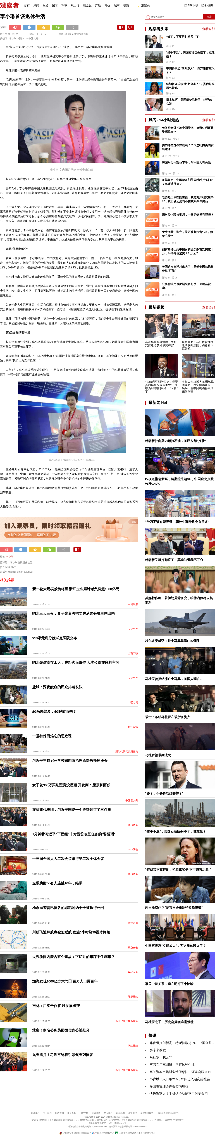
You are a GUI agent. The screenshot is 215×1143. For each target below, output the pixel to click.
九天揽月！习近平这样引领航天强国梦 (62, 1055)
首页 (27, 5)
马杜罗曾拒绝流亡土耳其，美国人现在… (173, 679)
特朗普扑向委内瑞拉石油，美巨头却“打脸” (175, 441)
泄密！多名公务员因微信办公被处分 (61, 1030)
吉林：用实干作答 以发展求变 (56, 1006)
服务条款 (71, 1113)
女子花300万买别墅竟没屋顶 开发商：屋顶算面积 (71, 785)
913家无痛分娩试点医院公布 (54, 638)
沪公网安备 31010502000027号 (75, 1133)
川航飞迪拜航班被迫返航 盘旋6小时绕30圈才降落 (71, 932)
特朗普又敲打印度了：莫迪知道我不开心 (174, 560)
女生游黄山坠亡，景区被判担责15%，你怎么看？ (187, 234)
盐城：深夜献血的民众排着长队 (57, 687)
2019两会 (133, 825)
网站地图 (120, 1113)
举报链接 (132, 1113)
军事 (64, 5)
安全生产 (133, 628)
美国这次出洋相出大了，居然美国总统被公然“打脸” (188, 268)
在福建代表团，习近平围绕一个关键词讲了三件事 (71, 809)
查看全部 (208, 29)
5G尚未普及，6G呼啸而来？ (54, 711)
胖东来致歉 (158, 1050)
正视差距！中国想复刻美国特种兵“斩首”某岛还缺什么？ (187, 182)
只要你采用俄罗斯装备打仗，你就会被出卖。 (188, 286)
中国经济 (133, 604)
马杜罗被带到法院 (158, 755)
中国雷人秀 (131, 800)
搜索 (209, 16)
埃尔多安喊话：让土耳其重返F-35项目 (172, 641)
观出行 (75, 5)
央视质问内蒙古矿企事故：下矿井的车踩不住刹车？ (73, 957)
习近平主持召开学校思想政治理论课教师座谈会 (70, 760)
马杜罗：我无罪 (161, 1057)
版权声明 (59, 1113)
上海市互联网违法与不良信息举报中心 (135, 1133)
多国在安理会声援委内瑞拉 (169, 1086)
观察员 (144, 6)
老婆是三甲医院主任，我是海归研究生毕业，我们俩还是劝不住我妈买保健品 (188, 199)
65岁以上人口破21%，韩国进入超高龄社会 (180, 1079)
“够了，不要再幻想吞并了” (183, 36)
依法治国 (133, 923)
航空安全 (133, 947)
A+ (46, 34)
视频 (126, 5)
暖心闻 (134, 702)
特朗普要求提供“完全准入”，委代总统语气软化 (190, 86)
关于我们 (47, 1113)
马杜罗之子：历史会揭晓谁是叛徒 (169, 1022)
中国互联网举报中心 (103, 1133)
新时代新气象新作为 (126, 751)
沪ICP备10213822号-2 (41, 1120)
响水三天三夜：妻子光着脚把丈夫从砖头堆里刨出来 (73, 613)
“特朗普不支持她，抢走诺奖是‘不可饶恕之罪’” (178, 870)
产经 (98, 5)
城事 (117, 5)
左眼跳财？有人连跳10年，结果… (58, 883)
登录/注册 (207, 5)
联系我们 (35, 1113)
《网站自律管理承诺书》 (169, 1113)
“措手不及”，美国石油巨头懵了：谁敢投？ (190, 54)
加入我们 (108, 1113)
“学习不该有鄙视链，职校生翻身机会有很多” (177, 522)
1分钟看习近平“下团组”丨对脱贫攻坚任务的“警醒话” (74, 834)
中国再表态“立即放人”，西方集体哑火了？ (190, 70)
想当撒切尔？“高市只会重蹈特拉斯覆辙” (174, 908)
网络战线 (133, 1045)
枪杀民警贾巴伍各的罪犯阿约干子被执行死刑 (68, 908)
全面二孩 (133, 653)
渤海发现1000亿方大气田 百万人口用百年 (65, 981)
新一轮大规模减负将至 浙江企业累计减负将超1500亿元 (75, 589)
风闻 (36, 5)
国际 (55, 5)
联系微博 (96, 1113)
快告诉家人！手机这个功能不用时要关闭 (179, 1094)
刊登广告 (84, 1113)
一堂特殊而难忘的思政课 (52, 736)
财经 (45, 5)
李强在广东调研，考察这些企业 (172, 1065)
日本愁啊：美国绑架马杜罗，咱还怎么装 (189, 101)
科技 (107, 5)
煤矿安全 (133, 972)
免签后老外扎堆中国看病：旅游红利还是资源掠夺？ (188, 130)
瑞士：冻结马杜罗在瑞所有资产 (167, 717)
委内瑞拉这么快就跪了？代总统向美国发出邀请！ (188, 147)
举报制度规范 (146, 1113)
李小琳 (9, 556)
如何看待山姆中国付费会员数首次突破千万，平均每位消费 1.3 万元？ (188, 251)
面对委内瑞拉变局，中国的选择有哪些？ (188, 214)
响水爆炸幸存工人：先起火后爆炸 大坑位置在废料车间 (75, 662)
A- (38, 34)
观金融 (87, 5)
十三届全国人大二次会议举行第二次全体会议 (68, 858)
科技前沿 (133, 727)
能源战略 (133, 996)
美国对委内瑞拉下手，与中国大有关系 (186, 162)
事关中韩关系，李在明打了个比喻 (169, 984)
